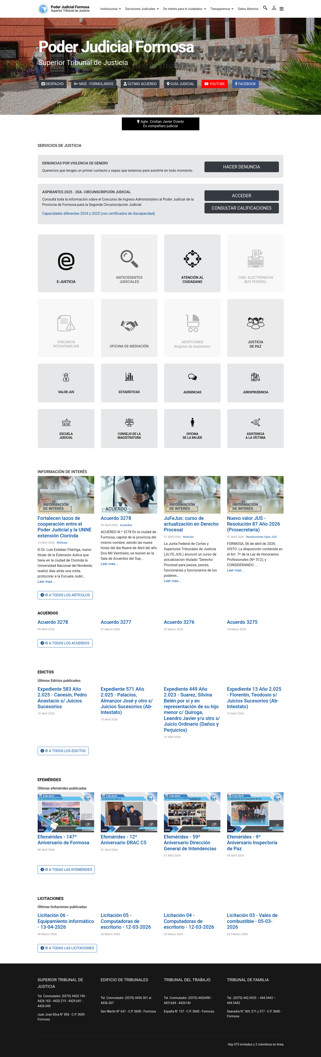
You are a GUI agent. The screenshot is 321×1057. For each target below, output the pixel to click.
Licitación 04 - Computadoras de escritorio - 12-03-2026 (189, 921)
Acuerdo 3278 (116, 518)
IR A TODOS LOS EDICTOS (63, 751)
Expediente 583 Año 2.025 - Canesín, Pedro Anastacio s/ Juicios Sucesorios (62, 697)
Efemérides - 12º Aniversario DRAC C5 (123, 839)
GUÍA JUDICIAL (180, 84)
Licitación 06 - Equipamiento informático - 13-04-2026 (66, 921)
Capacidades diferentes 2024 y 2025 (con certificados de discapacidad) (98, 213)
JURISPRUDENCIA (255, 392)
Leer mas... (46, 581)
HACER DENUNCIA (241, 167)
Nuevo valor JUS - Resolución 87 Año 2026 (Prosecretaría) (253, 524)
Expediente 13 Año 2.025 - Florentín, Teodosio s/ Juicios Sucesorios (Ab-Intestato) (254, 697)
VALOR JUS (66, 392)
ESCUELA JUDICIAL (66, 435)
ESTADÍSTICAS (129, 392)
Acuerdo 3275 (242, 622)
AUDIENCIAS (192, 392)
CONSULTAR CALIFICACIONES (242, 208)
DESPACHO (52, 84)
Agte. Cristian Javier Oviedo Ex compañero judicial (160, 123)
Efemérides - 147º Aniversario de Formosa (63, 839)
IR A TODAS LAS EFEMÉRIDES (66, 870)
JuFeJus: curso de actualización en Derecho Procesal (191, 524)
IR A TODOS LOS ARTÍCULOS (65, 595)
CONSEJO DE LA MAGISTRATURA (129, 435)
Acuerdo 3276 (179, 622)
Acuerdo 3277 (116, 622)
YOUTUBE (214, 84)
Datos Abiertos (248, 9)
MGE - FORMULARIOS (93, 84)
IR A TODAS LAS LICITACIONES (67, 948)
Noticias (62, 542)
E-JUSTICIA (66, 282)
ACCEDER (241, 195)
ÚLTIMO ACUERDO (140, 84)
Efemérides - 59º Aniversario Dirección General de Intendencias (190, 842)
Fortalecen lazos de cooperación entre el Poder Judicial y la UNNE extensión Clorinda (65, 526)
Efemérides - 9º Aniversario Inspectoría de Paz (252, 842)
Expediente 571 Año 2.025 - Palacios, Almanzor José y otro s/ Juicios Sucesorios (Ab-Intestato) (127, 700)
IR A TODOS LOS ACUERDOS (65, 643)
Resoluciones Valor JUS (261, 536)
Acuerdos (126, 525)
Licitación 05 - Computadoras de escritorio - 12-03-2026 (126, 921)
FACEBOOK (245, 84)
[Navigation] (282, 9)
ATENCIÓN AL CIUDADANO (192, 279)
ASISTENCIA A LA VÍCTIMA (256, 435)
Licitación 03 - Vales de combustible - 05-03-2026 (252, 921)
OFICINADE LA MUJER (192, 435)
